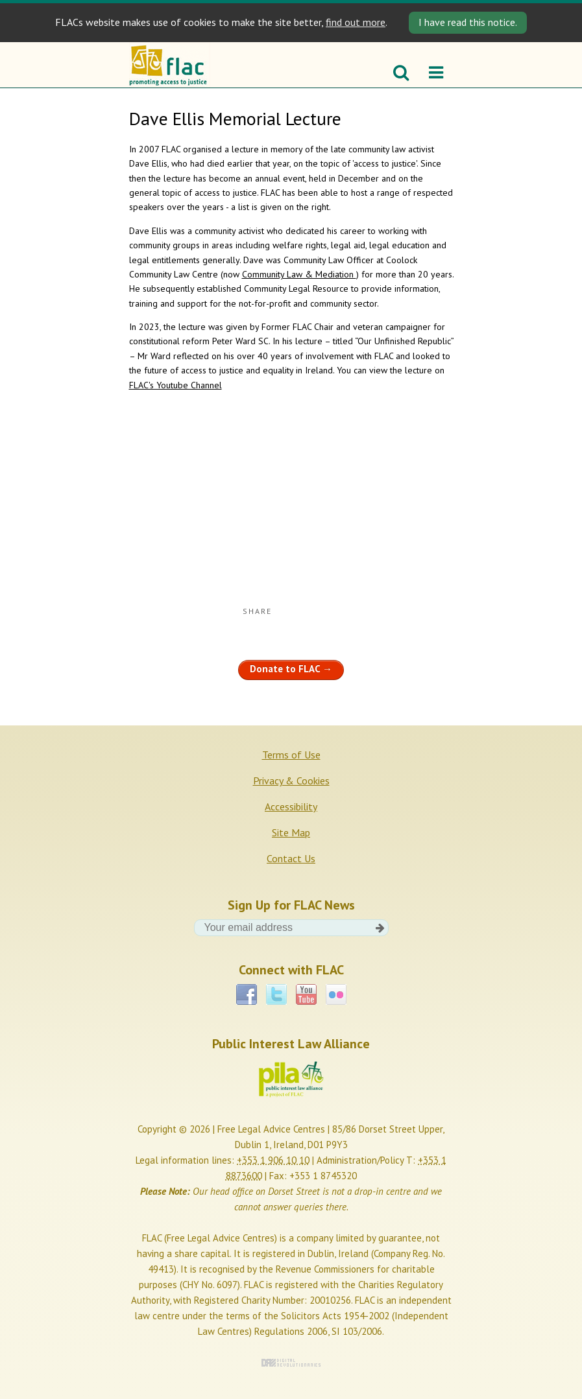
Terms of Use (291, 754)
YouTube (306, 994)
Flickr (336, 994)
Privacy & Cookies (291, 780)
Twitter (276, 994)
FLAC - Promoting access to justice (169, 65)
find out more (355, 22)
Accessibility (291, 806)
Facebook (246, 994)
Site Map (291, 832)
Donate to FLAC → (291, 669)
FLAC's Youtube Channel (175, 385)
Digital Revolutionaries (291, 1363)
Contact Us (291, 858)
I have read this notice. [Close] (467, 22)
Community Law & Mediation (299, 274)
